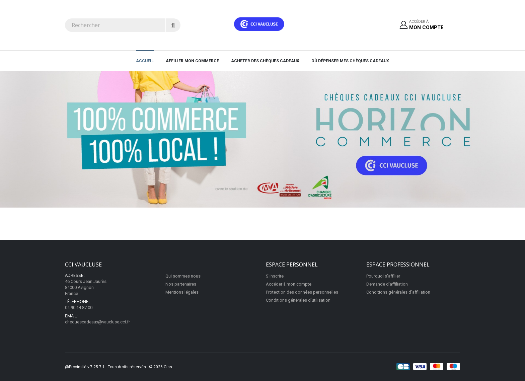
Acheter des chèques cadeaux (265, 61)
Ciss (168, 367)
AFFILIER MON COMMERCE (192, 61)
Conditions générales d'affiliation (398, 292)
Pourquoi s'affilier (383, 276)
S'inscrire (275, 276)
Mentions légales (182, 292)
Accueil (145, 61)
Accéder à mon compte (288, 284)
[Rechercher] (172, 25)
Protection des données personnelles (302, 292)
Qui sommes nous (183, 276)
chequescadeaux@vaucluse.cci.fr (97, 321)
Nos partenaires (180, 284)
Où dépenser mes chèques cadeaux (350, 61)
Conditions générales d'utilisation (298, 300)
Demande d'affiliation (387, 284)
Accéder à (426, 25)
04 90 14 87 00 (78, 307)
